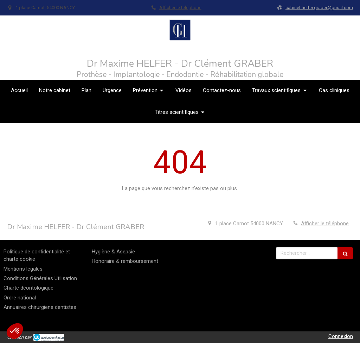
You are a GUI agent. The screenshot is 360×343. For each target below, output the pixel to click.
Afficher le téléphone (180, 7)
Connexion (340, 336)
